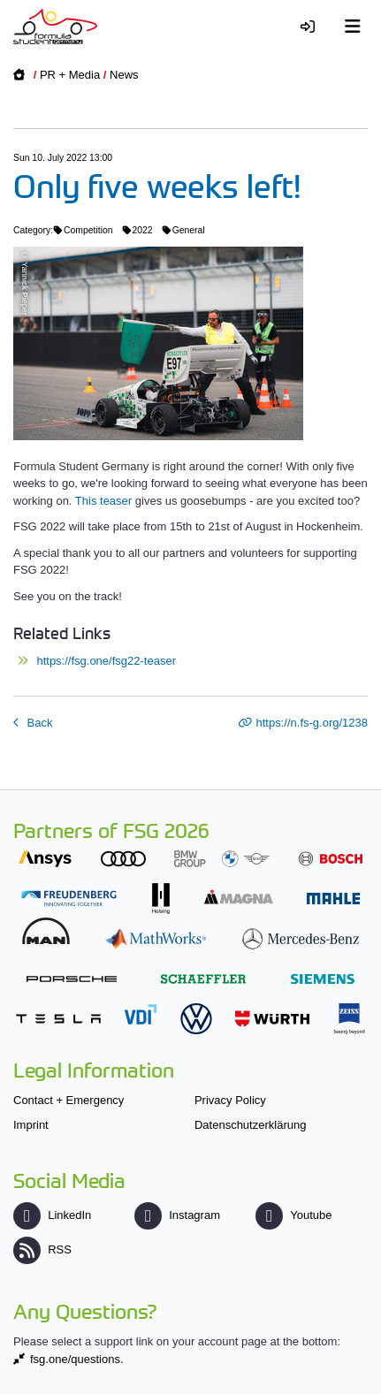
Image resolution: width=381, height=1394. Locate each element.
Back (38, 722)
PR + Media (70, 74)
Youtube (293, 1215)
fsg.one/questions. (77, 1359)
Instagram (177, 1215)
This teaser (103, 500)
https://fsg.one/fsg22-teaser (106, 660)
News (124, 74)
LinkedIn (52, 1215)
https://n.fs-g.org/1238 (312, 722)
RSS (42, 1249)
